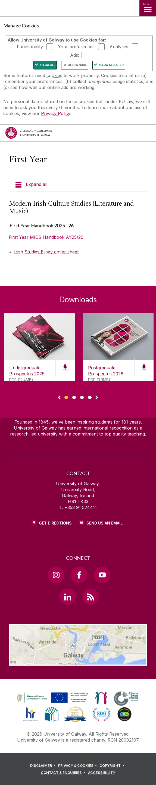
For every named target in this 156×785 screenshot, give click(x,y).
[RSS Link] (90, 597)
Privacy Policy (55, 113)
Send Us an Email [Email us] (104, 523)
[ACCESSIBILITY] (101, 772)
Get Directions (55, 523)
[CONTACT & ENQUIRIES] (64, 772)
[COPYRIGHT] (112, 765)
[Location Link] (78, 661)
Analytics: (119, 46)
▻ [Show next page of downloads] (97, 398)
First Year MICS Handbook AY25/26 (46, 237)
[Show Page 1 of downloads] (66, 396)
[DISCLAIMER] (43, 765)
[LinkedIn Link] (67, 597)
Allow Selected (111, 64)
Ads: (74, 55)
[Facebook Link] (79, 575)
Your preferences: (77, 46)
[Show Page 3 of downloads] (82, 396)
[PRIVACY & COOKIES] (78, 765)
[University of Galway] (28, 134)
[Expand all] (78, 184)
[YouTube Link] (102, 575)
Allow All (47, 64)
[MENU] (147, 8)
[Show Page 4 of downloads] (90, 396)
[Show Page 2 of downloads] (74, 396)
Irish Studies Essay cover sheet (46, 252)
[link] (52, 698)
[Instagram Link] (56, 575)
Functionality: (30, 46)
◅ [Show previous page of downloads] (59, 398)
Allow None (77, 64)
